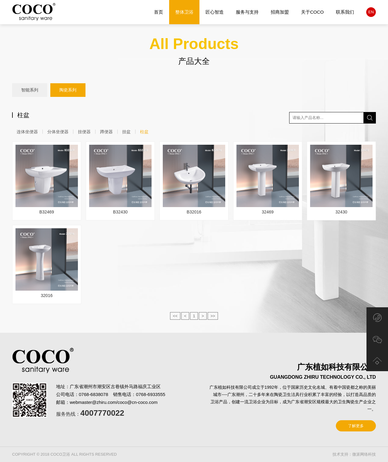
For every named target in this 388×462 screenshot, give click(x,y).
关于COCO (312, 12)
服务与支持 (247, 12)
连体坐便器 (27, 132)
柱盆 (144, 132)
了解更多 (356, 426)
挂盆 (126, 132)
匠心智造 (215, 12)
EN (371, 12)
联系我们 (345, 12)
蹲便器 (106, 132)
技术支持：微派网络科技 (354, 454)
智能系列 (29, 89)
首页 (158, 12)
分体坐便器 (58, 132)
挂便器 (84, 132)
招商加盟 (280, 12)
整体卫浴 (184, 12)
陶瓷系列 (67, 90)
